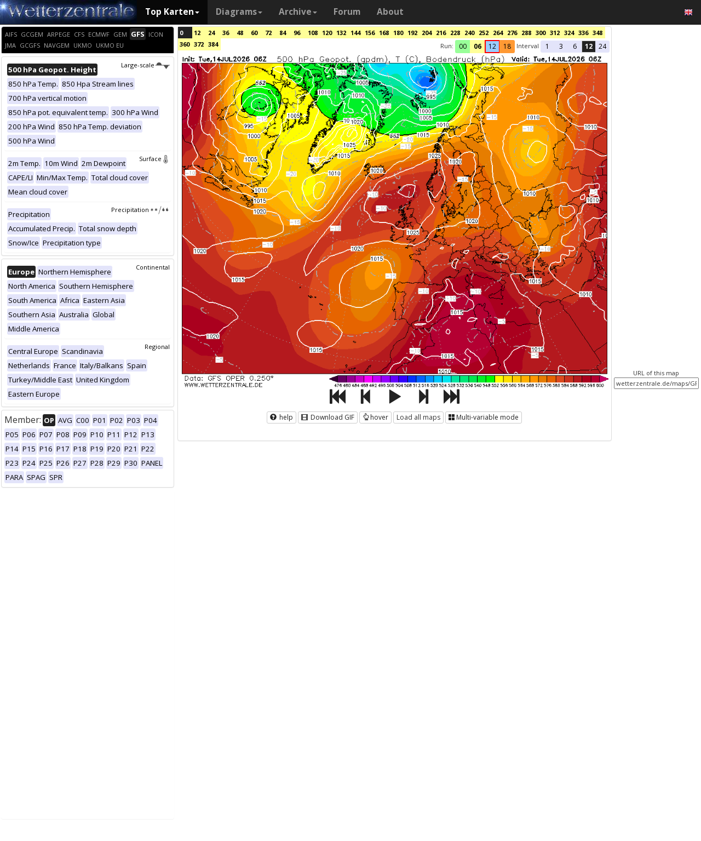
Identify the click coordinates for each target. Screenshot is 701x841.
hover (375, 417)
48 (240, 32)
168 (384, 32)
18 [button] (507, 46)
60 (254, 32)
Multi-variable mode (484, 417)
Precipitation (140, 209)
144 (355, 32)
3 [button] (561, 46)
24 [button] (602, 46)
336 (583, 32)
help (281, 417)
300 (540, 32)
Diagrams (239, 12)
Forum (347, 12)
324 (569, 32)
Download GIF (327, 417)
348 (597, 32)
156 (370, 32)
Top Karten (172, 12)
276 (512, 32)
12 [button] (492, 46)
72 (268, 32)
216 (441, 32)
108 (313, 32)
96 (297, 32)
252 (484, 32)
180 (398, 32)
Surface (154, 159)
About (390, 12)
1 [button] (547, 46)
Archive (298, 12)
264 (498, 32)
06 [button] (477, 46)
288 (526, 32)
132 (341, 32)
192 (412, 32)
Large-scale (145, 65)
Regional (157, 346)
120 (327, 32)
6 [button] (575, 46)
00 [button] (463, 46)
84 (282, 32)
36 (225, 32)
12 (197, 32)
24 (211, 32)
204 (427, 32)
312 (555, 32)
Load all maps (418, 417)
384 (213, 44)
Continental (153, 267)
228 (455, 32)
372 (199, 44)
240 (469, 32)
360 (184, 44)
